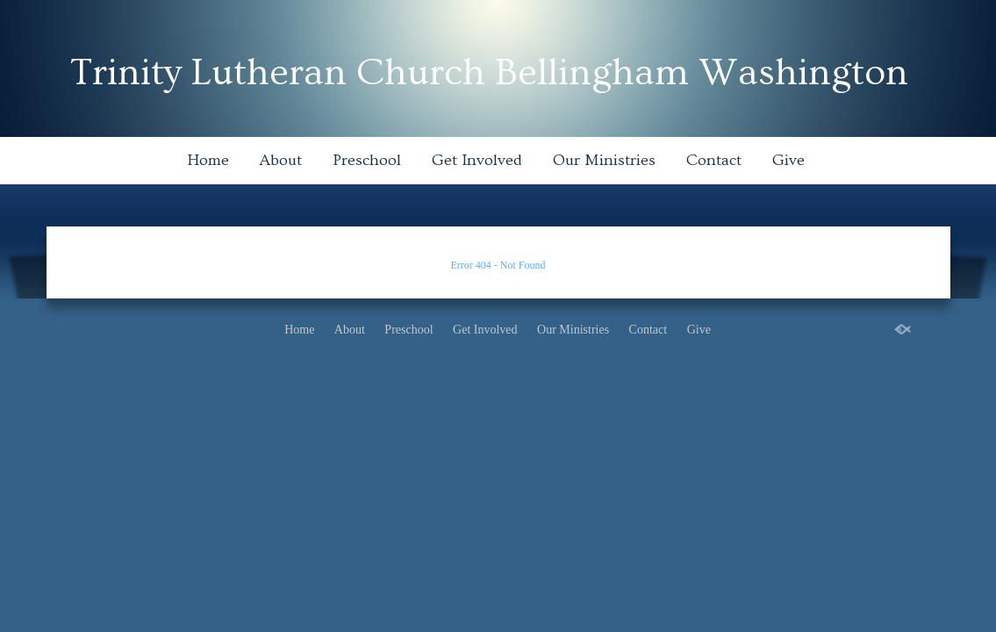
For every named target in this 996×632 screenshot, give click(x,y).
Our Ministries (604, 160)
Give (788, 160)
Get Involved (477, 160)
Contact (714, 160)
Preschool (367, 160)
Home (208, 160)
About (281, 160)
